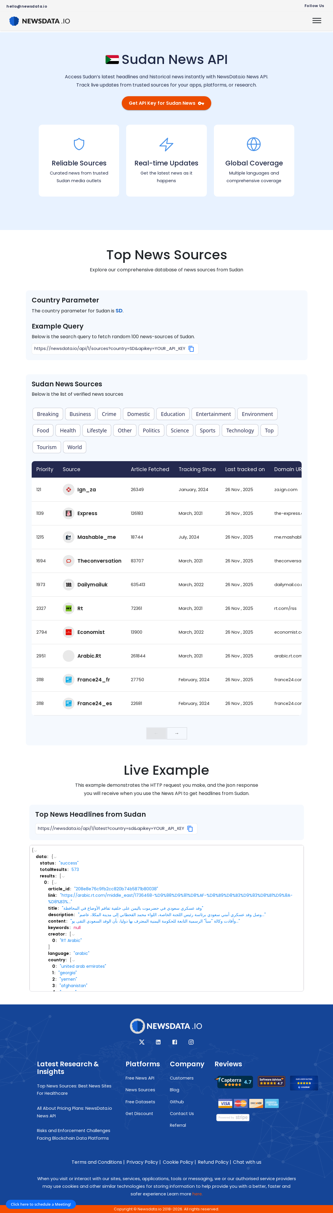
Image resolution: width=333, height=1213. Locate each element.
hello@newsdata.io (26, 6)
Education (173, 413)
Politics (151, 430)
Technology (240, 430)
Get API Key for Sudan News (166, 103)
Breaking (48, 413)
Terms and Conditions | (98, 1162)
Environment (257, 413)
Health (68, 430)
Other (125, 430)
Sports (207, 430)
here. (197, 1194)
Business (80, 413)
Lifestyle (97, 430)
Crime (109, 413)
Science (180, 430)
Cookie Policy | (179, 1162)
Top (269, 430)
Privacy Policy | (143, 1162)
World (74, 447)
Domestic (138, 413)
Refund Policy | (214, 1162)
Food (43, 430)
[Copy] (191, 349)
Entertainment (213, 413)
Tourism (47, 447)
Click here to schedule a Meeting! (41, 1204)
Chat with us (247, 1162)
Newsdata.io (150, 1209)
